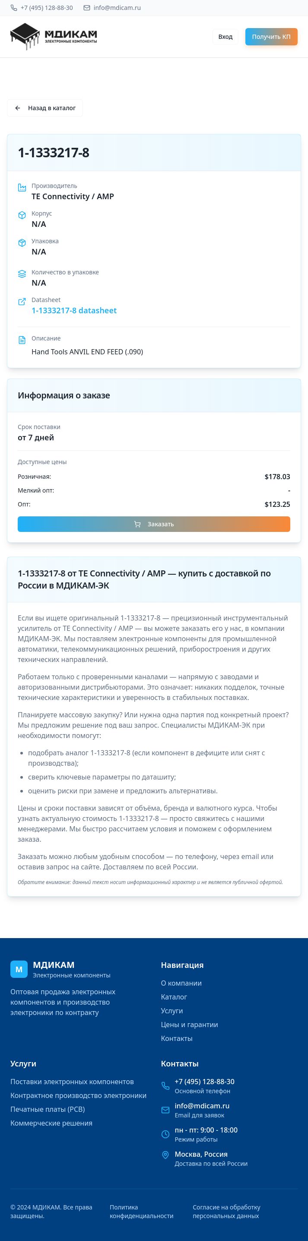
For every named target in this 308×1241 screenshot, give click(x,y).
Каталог (174, 997)
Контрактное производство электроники (78, 1095)
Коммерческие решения (51, 1123)
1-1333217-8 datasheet (74, 310)
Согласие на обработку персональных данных (226, 1211)
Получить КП (271, 36)
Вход (225, 36)
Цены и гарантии (190, 1024)
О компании (181, 983)
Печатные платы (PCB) (47, 1109)
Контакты (177, 1038)
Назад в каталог (45, 108)
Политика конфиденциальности (142, 1211)
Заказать (154, 524)
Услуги (172, 1010)
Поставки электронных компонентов (72, 1081)
